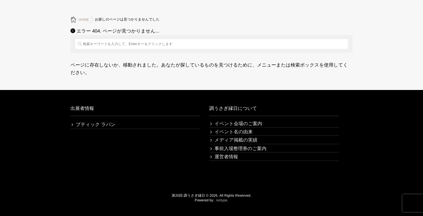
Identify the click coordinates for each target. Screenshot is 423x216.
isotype (221, 200)
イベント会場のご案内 (238, 123)
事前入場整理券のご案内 (240, 148)
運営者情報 (226, 156)
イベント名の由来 (233, 132)
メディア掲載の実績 (235, 140)
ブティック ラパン (95, 124)
